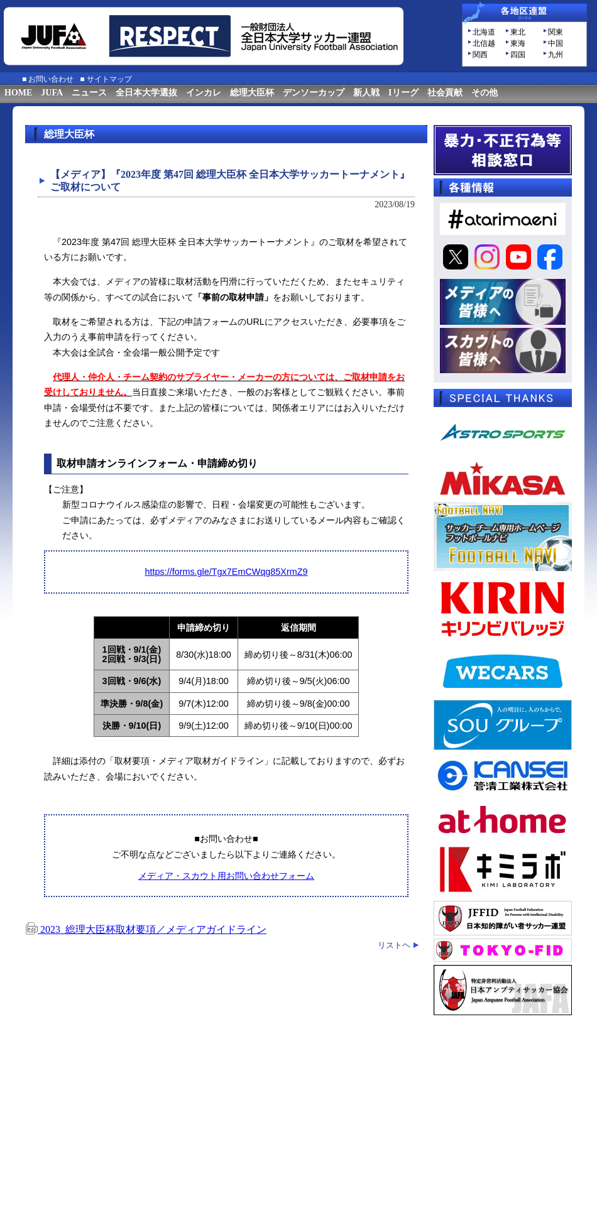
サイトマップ (109, 79)
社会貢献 (445, 92)
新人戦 (366, 92)
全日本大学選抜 (146, 92)
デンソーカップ (313, 92)
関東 (555, 32)
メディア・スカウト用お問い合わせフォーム (226, 876)
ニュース (89, 92)
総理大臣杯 (252, 92)
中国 (555, 43)
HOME (18, 92)
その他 (484, 92)
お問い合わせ (51, 79)
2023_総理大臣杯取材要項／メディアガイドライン (145, 929)
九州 (555, 54)
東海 (517, 43)
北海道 (484, 32)
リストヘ (394, 945)
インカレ (203, 92)
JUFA (52, 92)
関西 (480, 54)
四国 (517, 54)
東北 (517, 32)
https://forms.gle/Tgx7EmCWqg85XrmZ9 (226, 572)
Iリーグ (403, 92)
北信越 (484, 43)
